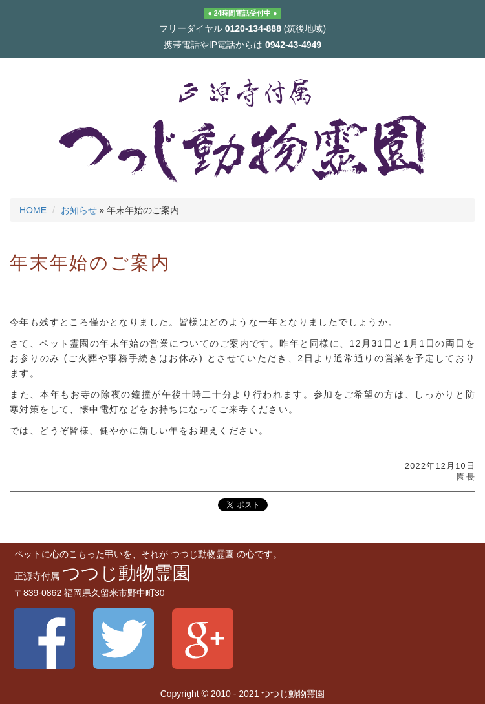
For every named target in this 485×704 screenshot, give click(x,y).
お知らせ (79, 210)
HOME (33, 210)
